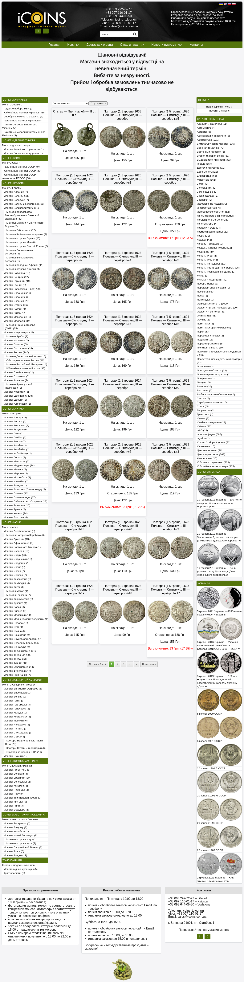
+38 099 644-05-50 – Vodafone (189, 904)
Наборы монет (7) (207, 283)
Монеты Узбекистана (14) (18, 667)
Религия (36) (204, 386)
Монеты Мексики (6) (15, 720)
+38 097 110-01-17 (119, 12)
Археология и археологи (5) (213, 135)
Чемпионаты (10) (207, 458)
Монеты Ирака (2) (13, 571)
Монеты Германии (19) (16, 281)
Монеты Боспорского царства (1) (22, 153)
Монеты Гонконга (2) (18, 595)
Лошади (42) (204, 239)
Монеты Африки (12, 413)
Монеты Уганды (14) (14, 513)
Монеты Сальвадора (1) (17, 732)
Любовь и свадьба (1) (210, 243)
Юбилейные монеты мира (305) (216, 466)
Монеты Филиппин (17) (16, 671)
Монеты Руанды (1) (14, 485)
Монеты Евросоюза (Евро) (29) (21, 289)
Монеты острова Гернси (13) (22, 238)
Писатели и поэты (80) (210, 347)
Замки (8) (202, 183)
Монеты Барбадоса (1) (16, 692)
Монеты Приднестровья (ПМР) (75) (20, 327)
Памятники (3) (205, 323)
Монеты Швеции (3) (14, 399)
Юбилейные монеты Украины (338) (24, 112)
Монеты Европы (11, 188)
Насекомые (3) (205, 291)
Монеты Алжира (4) (14, 417)
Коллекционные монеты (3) (213, 219)
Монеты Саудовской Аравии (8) (21, 639)
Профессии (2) (205, 378)
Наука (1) (202, 295)
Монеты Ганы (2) (12, 433)
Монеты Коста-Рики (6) (16, 716)
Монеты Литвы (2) (13, 313)
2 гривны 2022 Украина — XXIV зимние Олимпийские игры (215, 879)
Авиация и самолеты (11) (212, 123)
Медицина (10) (205, 251)
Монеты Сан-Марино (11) (18, 372)
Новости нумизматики (166, 44)
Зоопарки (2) (204, 199)
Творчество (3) (205, 410)
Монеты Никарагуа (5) (16, 724)
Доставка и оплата (100, 44)
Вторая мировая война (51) (213, 155)
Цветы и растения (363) (211, 454)
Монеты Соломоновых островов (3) (19, 252)
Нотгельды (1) (205, 299)
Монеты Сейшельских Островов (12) (24, 501)
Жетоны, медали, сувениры (18, 865)
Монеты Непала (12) (15, 623)
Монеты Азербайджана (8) (18, 531)
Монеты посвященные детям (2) (216, 271)
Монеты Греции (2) (14, 285)
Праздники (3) (205, 366)
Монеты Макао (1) (16, 591)
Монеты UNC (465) (208, 259)
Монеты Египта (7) (14, 441)
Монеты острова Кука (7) (20, 843)
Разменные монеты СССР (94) (21, 166)
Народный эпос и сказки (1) (213, 287)
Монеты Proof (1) (207, 255)
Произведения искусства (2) (213, 374)
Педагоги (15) (205, 339)
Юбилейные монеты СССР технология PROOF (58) (19, 176)
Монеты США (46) (13, 736)
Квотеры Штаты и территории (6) (25, 748)
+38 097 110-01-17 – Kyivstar (188, 901)
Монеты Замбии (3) (14, 445)
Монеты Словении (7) (15, 376)
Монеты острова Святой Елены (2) (26, 246)
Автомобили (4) (206, 127)
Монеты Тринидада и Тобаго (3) (21, 797)
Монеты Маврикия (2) (15, 461)
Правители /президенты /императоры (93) (219, 361)
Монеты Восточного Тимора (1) (21, 547)
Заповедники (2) (206, 187)
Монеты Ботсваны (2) (15, 425)
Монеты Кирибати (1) (15, 831)
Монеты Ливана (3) (14, 611)
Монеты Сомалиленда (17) (19, 497)
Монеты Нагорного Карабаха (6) (25, 535)
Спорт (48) (203, 406)
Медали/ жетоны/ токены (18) (214, 247)
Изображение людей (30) (212, 203)
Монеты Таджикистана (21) (19, 651)
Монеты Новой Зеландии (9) (19, 835)
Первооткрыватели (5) (210, 343)
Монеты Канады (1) (14, 712)
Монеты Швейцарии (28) (17, 395)
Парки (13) (203, 331)
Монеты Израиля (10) (15, 551)
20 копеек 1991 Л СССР (211, 768)
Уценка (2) (203, 418)
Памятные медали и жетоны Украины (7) (19, 126)
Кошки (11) (203, 235)
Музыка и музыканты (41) (212, 279)
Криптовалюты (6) (13, 873)
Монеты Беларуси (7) (15, 199)
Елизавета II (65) (207, 175)
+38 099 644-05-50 (119, 16)
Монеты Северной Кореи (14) (20, 643)
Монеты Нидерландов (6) (18, 332)
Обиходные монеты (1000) (213, 303)
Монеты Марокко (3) (15, 473)
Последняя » (149, 664)
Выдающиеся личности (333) (214, 159)
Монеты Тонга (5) (13, 851)
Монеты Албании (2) (15, 192)
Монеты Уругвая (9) (14, 801)
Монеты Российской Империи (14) (26, 364)
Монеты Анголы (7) (14, 421)
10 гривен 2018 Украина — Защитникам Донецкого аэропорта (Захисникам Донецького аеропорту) (219, 537)
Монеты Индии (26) (14, 555)
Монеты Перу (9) (12, 793)
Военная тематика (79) (210, 147)
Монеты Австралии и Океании (20, 819)
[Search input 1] (116, 34)
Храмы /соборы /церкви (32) (213, 442)
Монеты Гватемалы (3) (16, 704)
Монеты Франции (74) (16, 380)
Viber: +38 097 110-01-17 (118, 23)
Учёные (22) (204, 426)
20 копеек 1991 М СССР (211, 795)
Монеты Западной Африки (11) (24, 265)
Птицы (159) (204, 382)
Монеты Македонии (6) (16, 317)
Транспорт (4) (205, 414)
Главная (54, 44)
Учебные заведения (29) (211, 422)
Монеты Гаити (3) (13, 700)
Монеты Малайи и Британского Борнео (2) (24, 224)
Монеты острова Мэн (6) (20, 242)
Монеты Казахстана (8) (16, 579)
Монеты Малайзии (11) (16, 615)
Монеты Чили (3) (13, 805)
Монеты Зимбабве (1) (15, 449)
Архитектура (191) (207, 139)
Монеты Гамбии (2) (14, 437)
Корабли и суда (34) (209, 227)
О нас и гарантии (132, 44)
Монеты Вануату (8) (14, 827)
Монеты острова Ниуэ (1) (20, 839)
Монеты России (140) (15, 352)
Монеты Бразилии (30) (16, 777)
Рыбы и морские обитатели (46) (216, 394)
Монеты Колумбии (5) (15, 785)
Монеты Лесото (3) (14, 457)
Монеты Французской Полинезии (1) (18, 386)
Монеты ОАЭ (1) (12, 627)
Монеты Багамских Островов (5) (22, 688)
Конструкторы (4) (207, 223)
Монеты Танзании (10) (16, 505)
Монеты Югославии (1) (16, 403)
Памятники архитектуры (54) (214, 327)
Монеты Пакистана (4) (16, 635)
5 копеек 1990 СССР (209, 713)
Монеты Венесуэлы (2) (16, 781)
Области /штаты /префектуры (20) (217, 307)
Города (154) (204, 163)
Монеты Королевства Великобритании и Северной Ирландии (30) (22, 215)
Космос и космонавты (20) (212, 231)
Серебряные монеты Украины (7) (22, 116)
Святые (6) (203, 398)
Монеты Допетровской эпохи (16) (25, 356)
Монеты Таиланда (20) (16, 655)
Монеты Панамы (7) (14, 728)
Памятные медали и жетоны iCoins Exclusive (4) (23, 134)
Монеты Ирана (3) (13, 567)
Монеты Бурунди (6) (14, 429)
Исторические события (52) (213, 211)
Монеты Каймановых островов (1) (26, 234)
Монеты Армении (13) (16, 539)
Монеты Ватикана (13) (16, 273)
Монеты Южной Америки (17, 765)
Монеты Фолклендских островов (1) (19, 259)
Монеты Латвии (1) (14, 309)
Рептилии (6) (204, 390)
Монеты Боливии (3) (15, 773)
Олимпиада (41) (206, 315)
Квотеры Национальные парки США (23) (24, 742)
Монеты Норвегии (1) (15, 340)
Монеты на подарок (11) (211, 263)
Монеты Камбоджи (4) (16, 583)
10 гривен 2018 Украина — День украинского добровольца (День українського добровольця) (216, 571)
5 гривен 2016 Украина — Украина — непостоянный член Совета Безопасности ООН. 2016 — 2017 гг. (219, 645)
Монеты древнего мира (16, 145)
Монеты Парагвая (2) (15, 789)
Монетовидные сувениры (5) (20, 869)
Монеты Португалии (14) (17, 348)
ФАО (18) (202, 430)
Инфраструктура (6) (209, 207)
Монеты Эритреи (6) (15, 517)
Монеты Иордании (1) (15, 563)
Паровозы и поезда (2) (210, 335)
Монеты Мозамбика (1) (16, 477)
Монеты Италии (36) (15, 305)
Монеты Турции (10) (14, 663)
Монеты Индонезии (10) (17, 559)
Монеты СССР (10, 162)
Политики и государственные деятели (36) (219, 353)
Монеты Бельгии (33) (15, 195)
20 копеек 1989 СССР (210, 850)
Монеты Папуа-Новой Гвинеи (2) (22, 847)
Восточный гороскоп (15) (211, 151)
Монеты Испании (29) (15, 301)
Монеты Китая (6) (13, 587)
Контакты (196, 44)
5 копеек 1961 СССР (209, 741)
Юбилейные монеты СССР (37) (21, 170)
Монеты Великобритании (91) (20, 207)
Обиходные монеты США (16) (23, 752)
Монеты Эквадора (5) (15, 809)
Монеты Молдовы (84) (16, 321)
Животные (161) (206, 179)
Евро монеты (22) (207, 171)
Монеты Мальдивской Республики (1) (25, 619)
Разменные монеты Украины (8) (22, 120)
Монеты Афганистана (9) (17, 543)
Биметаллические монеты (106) (216, 143)
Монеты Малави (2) (14, 469)
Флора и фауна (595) (209, 434)
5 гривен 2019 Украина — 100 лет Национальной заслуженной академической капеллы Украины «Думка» (217, 681)
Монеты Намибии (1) (15, 481)
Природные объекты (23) (212, 370)
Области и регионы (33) (211, 311)
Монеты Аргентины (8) (16, 769)
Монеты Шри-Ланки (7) (16, 675)
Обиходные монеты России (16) (24, 360)
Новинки (73, 44)
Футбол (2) (203, 438)
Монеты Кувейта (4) (14, 603)
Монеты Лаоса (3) (13, 607)
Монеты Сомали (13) (15, 493)
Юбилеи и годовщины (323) (213, 462)
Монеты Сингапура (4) (16, 647)
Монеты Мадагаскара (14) (18, 465)
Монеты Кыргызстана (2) (17, 599)
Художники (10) (206, 446)
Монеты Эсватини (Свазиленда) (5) (24, 489)
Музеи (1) (202, 275)
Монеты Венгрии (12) (15, 277)
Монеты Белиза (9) (14, 696)
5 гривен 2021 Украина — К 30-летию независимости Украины (219, 613)
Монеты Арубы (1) (16, 336)
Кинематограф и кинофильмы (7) (217, 215)
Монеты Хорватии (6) (15, 391)
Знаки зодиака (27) (208, 195)
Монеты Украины (12, 104)
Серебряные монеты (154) (212, 402)
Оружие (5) (203, 319)
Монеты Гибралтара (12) (20, 230)
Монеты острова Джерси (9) (22, 269)
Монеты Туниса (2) (14, 509)
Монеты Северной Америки (18, 684)
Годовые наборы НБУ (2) (17, 108)
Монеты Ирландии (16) (16, 293)
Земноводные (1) (207, 191)
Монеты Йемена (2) (14, 575)
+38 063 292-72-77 (119, 9)
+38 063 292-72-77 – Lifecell (187, 898)
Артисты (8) (204, 131)
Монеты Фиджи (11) (14, 855)
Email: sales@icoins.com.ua (119, 26)
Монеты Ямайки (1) (14, 756)
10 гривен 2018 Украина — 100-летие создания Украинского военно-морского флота (219, 503)
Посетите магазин (219, 110)
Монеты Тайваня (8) (14, 659)
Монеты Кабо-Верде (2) (17, 453)
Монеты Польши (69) (15, 344)
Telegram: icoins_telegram (119, 19)
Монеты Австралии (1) (16, 823)
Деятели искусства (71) (211, 167)
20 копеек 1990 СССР (210, 823)
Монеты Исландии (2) (15, 297)
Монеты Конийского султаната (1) (23, 149)
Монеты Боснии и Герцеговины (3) (23, 203)
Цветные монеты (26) (209, 450)
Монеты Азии (10, 527)
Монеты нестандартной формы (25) (218, 267)
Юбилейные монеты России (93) (25, 368)
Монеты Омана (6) (14, 631)
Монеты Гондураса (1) (16, 708)
